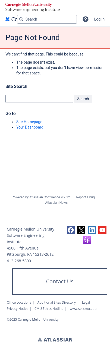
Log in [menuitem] (99, 19)
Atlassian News (56, 203)
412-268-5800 (19, 260)
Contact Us (59, 281)
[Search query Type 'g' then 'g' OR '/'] (47, 19)
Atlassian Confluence (44, 197)
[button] (86, 19)
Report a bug (85, 197)
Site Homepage (29, 122)
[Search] (21, 19)
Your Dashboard (29, 127)
